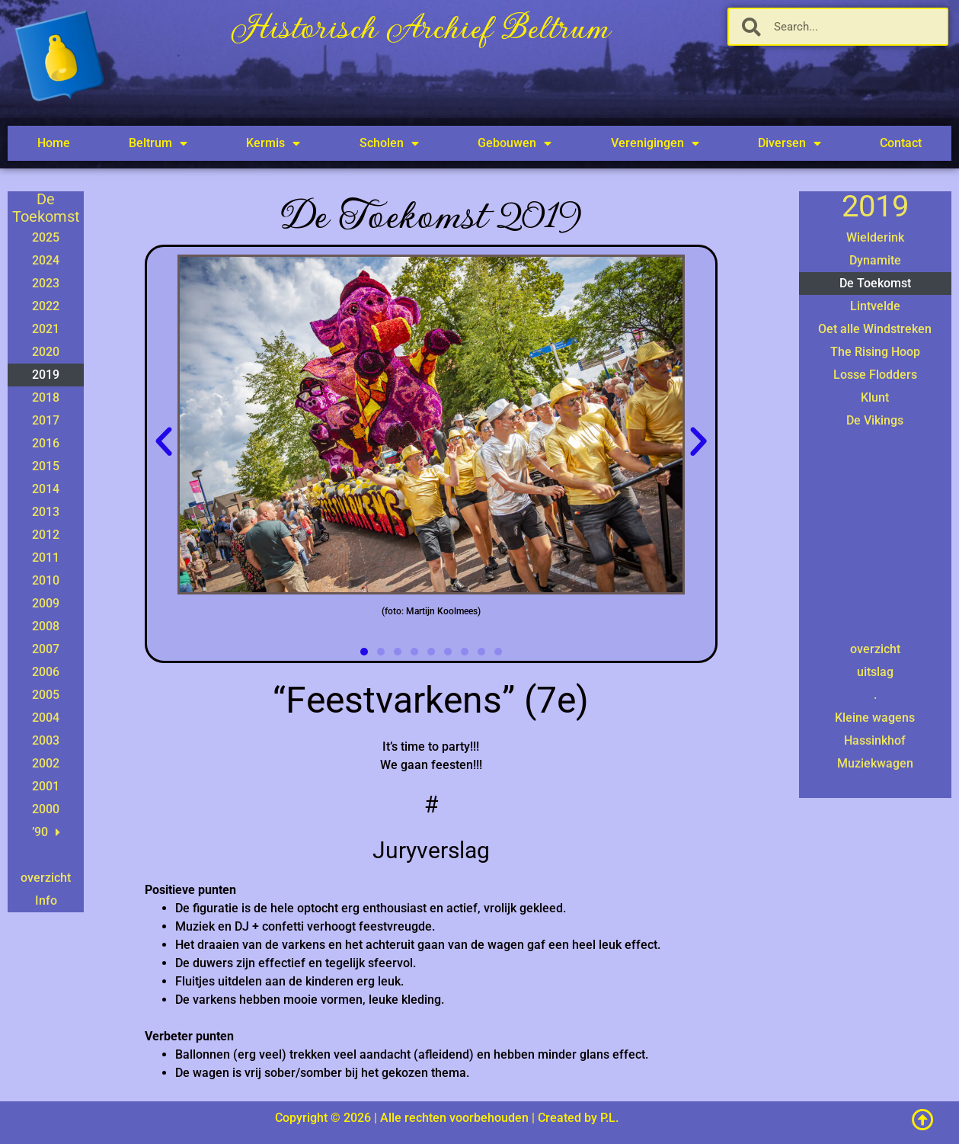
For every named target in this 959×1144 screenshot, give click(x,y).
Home (53, 143)
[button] (164, 442)
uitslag (875, 672)
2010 (45, 580)
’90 (46, 832)
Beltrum (158, 143)
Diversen (789, 143)
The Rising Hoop (875, 351)
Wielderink (875, 237)
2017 (45, 420)
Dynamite (875, 260)
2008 (45, 626)
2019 (45, 374)
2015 (45, 466)
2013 (45, 512)
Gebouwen (514, 143)
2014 (45, 489)
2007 (45, 649)
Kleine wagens (875, 717)
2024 (45, 260)
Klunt (875, 397)
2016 (45, 443)
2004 (45, 717)
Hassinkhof (875, 740)
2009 (45, 603)
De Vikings (874, 420)
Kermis (273, 143)
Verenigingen (655, 143)
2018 (45, 397)
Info (46, 900)
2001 (45, 786)
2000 (45, 809)
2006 (45, 672)
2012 (45, 534)
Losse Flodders (875, 374)
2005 (45, 694)
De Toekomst (875, 283)
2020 (45, 351)
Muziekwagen (875, 763)
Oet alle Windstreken (875, 329)
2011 (45, 557)
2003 (45, 740)
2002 (45, 763)
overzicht (46, 877)
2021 (45, 329)
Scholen (389, 143)
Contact (901, 143)
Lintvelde (875, 306)
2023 (45, 283)
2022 (45, 306)
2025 (45, 237)
